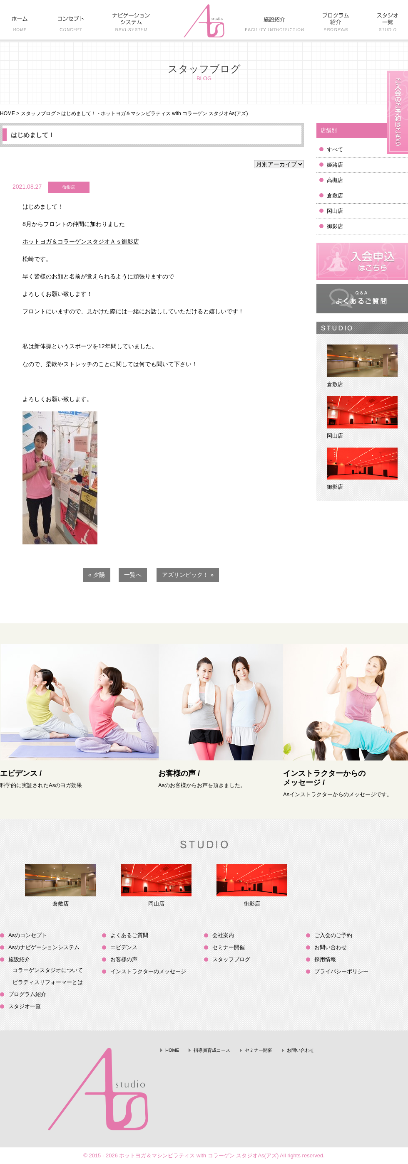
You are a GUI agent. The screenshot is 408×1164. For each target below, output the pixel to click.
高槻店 (335, 180)
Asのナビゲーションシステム (44, 947)
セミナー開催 (228, 947)
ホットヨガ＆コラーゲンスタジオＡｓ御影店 (80, 241)
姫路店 (335, 165)
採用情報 (325, 959)
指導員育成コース (212, 1050)
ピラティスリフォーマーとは (47, 982)
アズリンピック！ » (188, 574)
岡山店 (335, 211)
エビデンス (123, 947)
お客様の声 (123, 959)
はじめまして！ (33, 134)
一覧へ (133, 574)
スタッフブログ (38, 113)
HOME (7, 113)
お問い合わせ (330, 947)
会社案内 (223, 935)
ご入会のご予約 (333, 935)
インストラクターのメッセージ (148, 971)
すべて (335, 149)
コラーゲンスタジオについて (47, 970)
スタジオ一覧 (24, 1006)
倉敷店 (335, 195)
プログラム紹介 (27, 994)
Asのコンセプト (27, 935)
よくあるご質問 (129, 935)
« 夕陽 (96, 574)
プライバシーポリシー (341, 971)
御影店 (335, 226)
